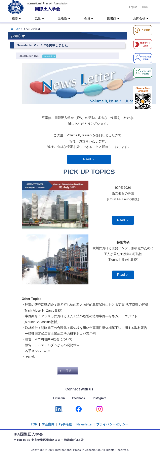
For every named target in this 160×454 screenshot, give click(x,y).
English (133, 7)
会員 (88, 18)
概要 (16, 18)
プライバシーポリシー (112, 424)
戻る (69, 370)
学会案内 (48, 424)
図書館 (113, 18)
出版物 (64, 18)
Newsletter (84, 424)
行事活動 (65, 424)
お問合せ (140, 18)
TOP (15, 28)
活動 (39, 18)
